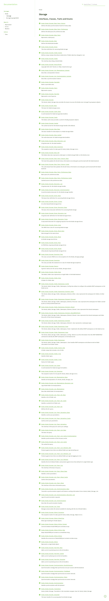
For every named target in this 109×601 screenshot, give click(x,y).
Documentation (10, 4)
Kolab (6, 13)
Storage (9, 16)
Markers (7, 28)
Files (6, 34)
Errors (7, 26)
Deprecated (8, 24)
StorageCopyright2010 (12, 18)
